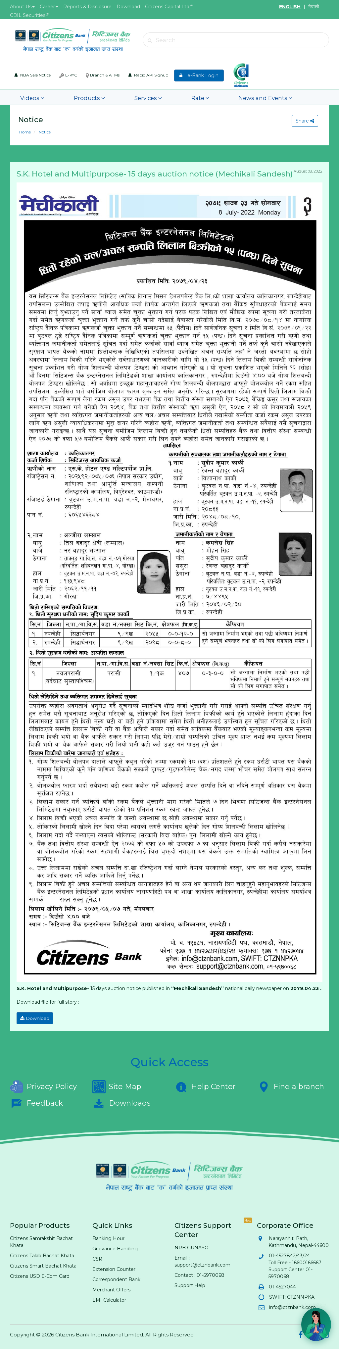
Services (117, 97)
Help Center (205, 1084)
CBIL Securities (27, 15)
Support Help (189, 1283)
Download (128, 7)
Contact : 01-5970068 (199, 1273)
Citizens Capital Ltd (167, 7)
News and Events (209, 97)
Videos (28, 97)
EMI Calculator (109, 1298)
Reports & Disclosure (87, 7)
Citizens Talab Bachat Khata (42, 1254)
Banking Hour (108, 1236)
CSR (97, 1257)
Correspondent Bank (116, 1277)
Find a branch (290, 1084)
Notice (44, 131)
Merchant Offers (111, 1288)
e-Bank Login (198, 75)
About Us (22, 7)
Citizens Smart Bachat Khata (43, 1264)
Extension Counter (113, 1267)
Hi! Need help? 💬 (306, 1302)
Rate (158, 97)
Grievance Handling (115, 1247)
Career (49, 7)
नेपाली (313, 7)
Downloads (121, 1101)
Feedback (36, 1101)
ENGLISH (290, 7)
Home (25, 131)
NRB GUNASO (191, 1246)
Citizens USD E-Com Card (40, 1274)
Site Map (116, 1084)
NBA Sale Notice (32, 75)
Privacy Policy (43, 1084)
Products (72, 97)
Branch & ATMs (103, 75)
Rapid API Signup (148, 75)
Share (303, 121)
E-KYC (68, 75)
